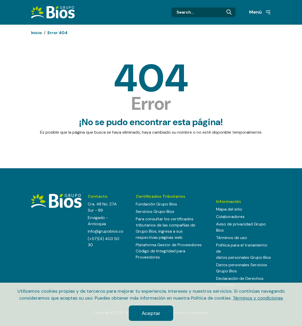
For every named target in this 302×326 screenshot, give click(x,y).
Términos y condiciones (258, 298)
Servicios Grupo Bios (155, 211)
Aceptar (151, 313)
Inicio (36, 32)
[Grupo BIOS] (53, 12)
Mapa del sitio (229, 209)
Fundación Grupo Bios (156, 204)
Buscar (229, 12)
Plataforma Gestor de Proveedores (169, 245)
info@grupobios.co (105, 231)
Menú (260, 12)
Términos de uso (231, 237)
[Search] (203, 12)
